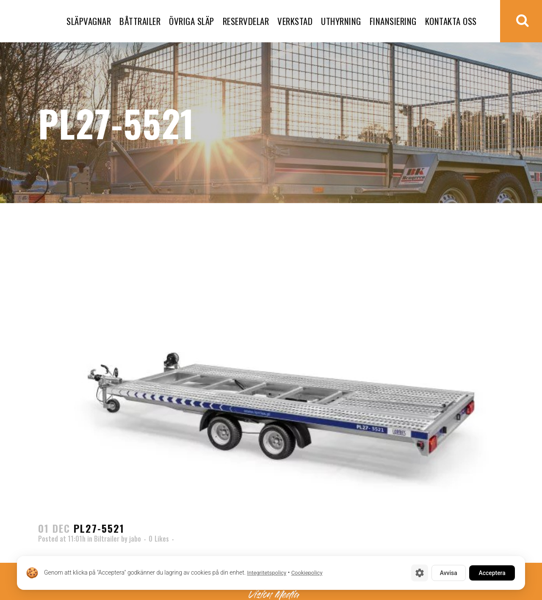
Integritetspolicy (266, 573)
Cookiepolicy (307, 573)
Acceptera (491, 573)
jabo (135, 539)
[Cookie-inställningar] (417, 572)
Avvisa (446, 573)
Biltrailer (106, 539)
